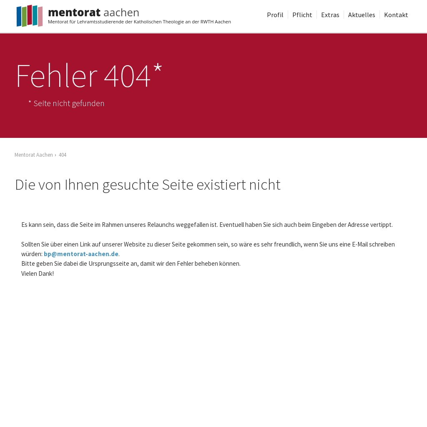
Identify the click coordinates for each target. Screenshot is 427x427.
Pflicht (302, 14)
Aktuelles (361, 14)
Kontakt (396, 14)
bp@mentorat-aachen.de (81, 254)
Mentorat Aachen (34, 154)
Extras (330, 14)
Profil (275, 14)
